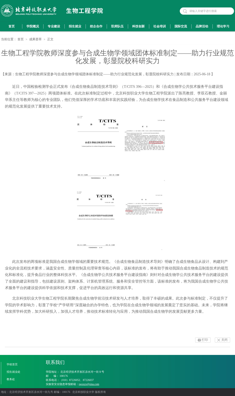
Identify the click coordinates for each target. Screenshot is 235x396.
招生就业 (75, 26)
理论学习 (223, 26)
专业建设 (54, 26)
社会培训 (159, 26)
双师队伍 (117, 26)
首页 (11, 26)
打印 (205, 339)
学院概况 (32, 26)
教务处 (11, 379)
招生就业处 (13, 371)
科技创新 (138, 26)
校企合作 (96, 26)
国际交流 (180, 26)
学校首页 (12, 364)
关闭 (224, 339)
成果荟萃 (35, 39)
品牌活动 (202, 26)
